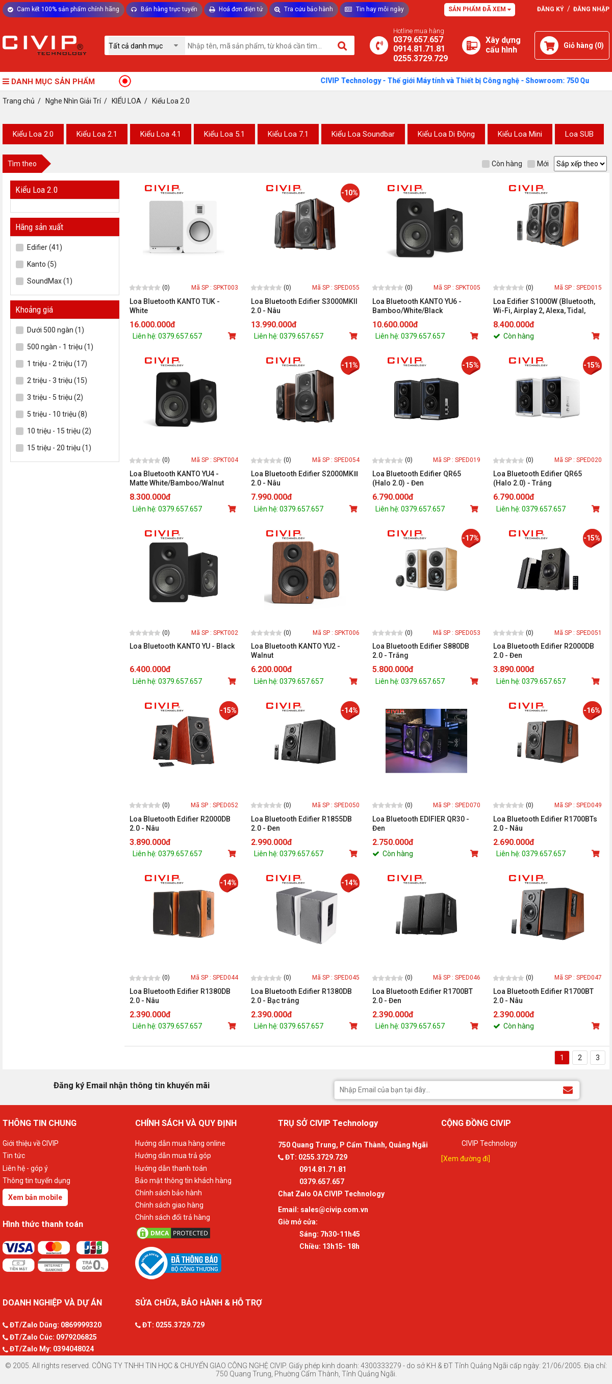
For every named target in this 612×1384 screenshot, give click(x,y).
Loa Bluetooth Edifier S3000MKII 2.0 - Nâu (304, 306)
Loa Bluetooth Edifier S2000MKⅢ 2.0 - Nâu (305, 478)
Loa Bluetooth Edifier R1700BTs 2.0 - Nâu (545, 823)
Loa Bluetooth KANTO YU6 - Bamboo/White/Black (417, 306)
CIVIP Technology (489, 1143)
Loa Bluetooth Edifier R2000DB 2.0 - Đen (543, 650)
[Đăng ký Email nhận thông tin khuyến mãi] (567, 1089)
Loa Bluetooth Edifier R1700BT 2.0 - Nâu (543, 996)
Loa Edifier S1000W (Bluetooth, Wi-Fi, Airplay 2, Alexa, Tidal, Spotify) (544, 306)
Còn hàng (502, 164)
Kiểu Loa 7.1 (288, 134)
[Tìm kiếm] (343, 45)
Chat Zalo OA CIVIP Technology (331, 1194)
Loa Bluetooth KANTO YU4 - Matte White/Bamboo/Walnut (177, 478)
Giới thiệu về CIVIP (31, 1143)
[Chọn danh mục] (147, 46)
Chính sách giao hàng (169, 1205)
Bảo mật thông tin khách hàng (183, 1180)
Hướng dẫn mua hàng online (180, 1143)
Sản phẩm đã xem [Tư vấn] (479, 9)
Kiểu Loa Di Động (446, 134)
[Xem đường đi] (465, 1159)
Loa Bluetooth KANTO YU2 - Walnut (295, 650)
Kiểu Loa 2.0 (33, 134)
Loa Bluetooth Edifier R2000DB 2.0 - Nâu (180, 823)
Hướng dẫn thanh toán (171, 1168)
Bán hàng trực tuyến (164, 9)
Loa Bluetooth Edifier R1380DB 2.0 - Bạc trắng (301, 996)
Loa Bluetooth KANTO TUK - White (175, 306)
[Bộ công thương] (204, 1262)
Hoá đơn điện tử (236, 9)
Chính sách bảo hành (168, 1193)
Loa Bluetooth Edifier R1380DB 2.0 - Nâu (180, 996)
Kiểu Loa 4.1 (160, 134)
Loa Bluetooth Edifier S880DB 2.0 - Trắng (420, 650)
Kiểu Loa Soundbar (363, 134)
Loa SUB (579, 134)
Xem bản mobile (35, 1197)
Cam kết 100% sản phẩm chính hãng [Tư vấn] (63, 9)
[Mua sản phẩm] (233, 336)
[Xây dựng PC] (471, 45)
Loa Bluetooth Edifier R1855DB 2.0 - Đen (301, 823)
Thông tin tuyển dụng (36, 1180)
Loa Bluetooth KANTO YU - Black (182, 646)
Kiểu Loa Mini (520, 134)
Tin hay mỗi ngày (374, 9)
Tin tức (14, 1155)
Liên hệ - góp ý (25, 1168)
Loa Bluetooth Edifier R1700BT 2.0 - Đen (422, 996)
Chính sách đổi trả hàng (172, 1217)
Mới (538, 164)
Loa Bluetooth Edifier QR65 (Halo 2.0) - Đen (416, 478)
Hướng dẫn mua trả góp (173, 1155)
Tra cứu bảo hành (303, 9)
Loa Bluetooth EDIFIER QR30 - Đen (420, 823)
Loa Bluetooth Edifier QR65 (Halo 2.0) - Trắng (537, 478)
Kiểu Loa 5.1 (224, 134)
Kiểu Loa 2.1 (96, 134)
